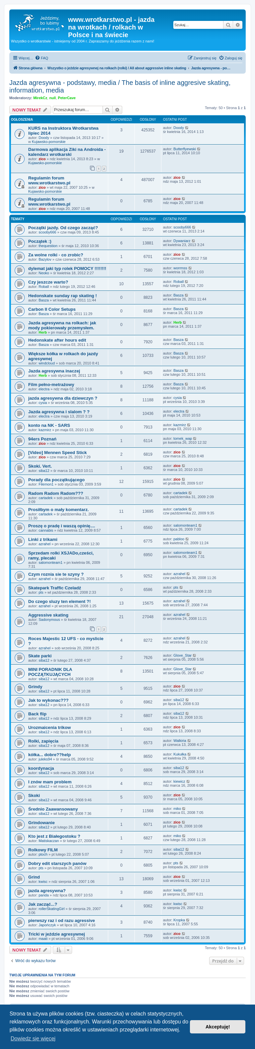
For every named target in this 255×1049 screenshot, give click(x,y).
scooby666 (47, 232)
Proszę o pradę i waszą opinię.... (61, 525)
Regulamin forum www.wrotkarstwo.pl (49, 180)
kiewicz (179, 781)
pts (41, 592)
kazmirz (45, 430)
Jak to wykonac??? (48, 700)
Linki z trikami (42, 539)
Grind (34, 877)
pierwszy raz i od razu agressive (61, 920)
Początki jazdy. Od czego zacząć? (63, 227)
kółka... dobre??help (49, 754)
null (52, 98)
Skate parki (39, 655)
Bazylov (45, 259)
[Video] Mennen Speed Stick (57, 452)
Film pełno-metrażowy (51, 384)
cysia (43, 403)
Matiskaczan (49, 841)
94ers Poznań (42, 438)
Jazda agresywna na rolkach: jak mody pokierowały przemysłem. (62, 325)
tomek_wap (182, 438)
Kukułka (179, 754)
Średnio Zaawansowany (53, 809)
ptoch (43, 854)
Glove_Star (182, 655)
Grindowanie (41, 822)
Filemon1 (46, 484)
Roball (44, 287)
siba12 (44, 471)
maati (43, 939)
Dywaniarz (181, 241)
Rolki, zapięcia (43, 741)
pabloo (178, 539)
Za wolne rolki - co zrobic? (55, 254)
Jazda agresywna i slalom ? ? (59, 411)
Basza (44, 300)
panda (44, 895)
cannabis (46, 530)
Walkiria (179, 741)
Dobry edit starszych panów (57, 863)
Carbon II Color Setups (52, 309)
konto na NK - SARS (49, 425)
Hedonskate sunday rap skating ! (62, 295)
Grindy (35, 686)
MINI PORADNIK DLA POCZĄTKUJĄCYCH (50, 672)
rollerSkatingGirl (51, 909)
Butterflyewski (184, 149)
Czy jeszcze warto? (48, 282)
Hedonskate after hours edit (57, 340)
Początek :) (39, 241)
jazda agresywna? (47, 890)
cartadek (45, 498)
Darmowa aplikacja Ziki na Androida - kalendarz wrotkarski (67, 152)
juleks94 (45, 759)
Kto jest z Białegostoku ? (54, 836)
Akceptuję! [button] (218, 1026)
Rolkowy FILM (43, 849)
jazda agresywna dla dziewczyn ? (62, 398)
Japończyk (47, 925)
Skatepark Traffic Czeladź (54, 587)
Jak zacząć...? (42, 904)
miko (177, 809)
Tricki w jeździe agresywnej (56, 934)
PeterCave (67, 98)
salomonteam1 (185, 525)
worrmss (180, 268)
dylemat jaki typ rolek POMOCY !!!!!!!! (67, 268)
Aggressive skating (48, 615)
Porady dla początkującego (56, 479)
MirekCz (40, 98)
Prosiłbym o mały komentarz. (58, 509)
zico (42, 159)
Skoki (34, 795)
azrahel (44, 544)
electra (44, 389)
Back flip (37, 713)
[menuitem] (41, 58)
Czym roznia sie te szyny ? (56, 574)
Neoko (44, 273)
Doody (44, 138)
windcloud (47, 363)
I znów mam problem (49, 781)
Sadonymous (49, 620)
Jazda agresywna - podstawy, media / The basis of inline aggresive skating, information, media (119, 86)
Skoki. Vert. (40, 466)
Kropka (179, 920)
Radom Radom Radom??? (55, 493)
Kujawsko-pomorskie (48, 142)
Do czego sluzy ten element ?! (59, 601)
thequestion (48, 246)
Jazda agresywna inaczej (54, 370)
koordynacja (41, 768)
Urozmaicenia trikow (49, 727)
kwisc (43, 882)
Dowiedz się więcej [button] (33, 1038)
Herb (43, 332)
